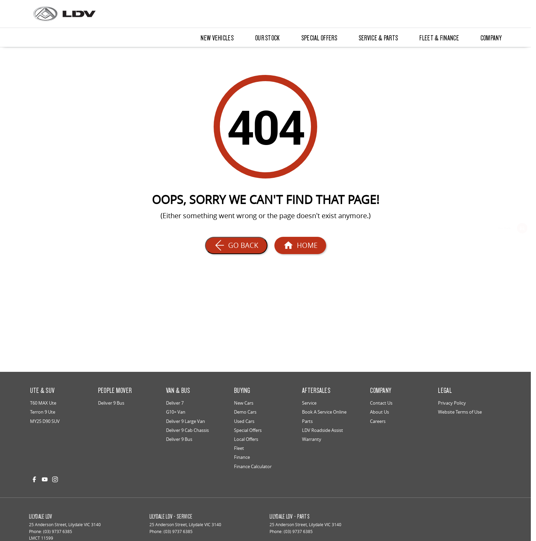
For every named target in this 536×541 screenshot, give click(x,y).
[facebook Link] (34, 479)
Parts (307, 421)
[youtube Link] (44, 479)
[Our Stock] (522, 229)
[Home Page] (300, 245)
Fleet (239, 448)
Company (490, 37)
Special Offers (319, 37)
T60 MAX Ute (43, 403)
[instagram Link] (55, 479)
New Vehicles (217, 37)
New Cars (243, 403)
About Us (379, 412)
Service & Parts (378, 37)
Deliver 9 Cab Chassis (187, 430)
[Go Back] (236, 245)
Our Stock (267, 37)
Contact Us (381, 403)
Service (309, 403)
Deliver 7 (175, 403)
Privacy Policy (452, 403)
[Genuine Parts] (522, 309)
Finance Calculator (253, 466)
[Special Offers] (522, 269)
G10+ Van (175, 412)
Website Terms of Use (460, 412)
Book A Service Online (324, 412)
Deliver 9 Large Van (185, 421)
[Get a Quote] (522, 289)
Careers (378, 421)
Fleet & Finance (439, 37)
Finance (242, 457)
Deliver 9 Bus (111, 403)
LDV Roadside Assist (322, 430)
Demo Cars (245, 412)
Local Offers (246, 439)
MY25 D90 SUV (45, 421)
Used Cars (244, 421)
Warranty (311, 439)
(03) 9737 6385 (57, 531)
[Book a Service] (522, 249)
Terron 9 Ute (42, 412)
